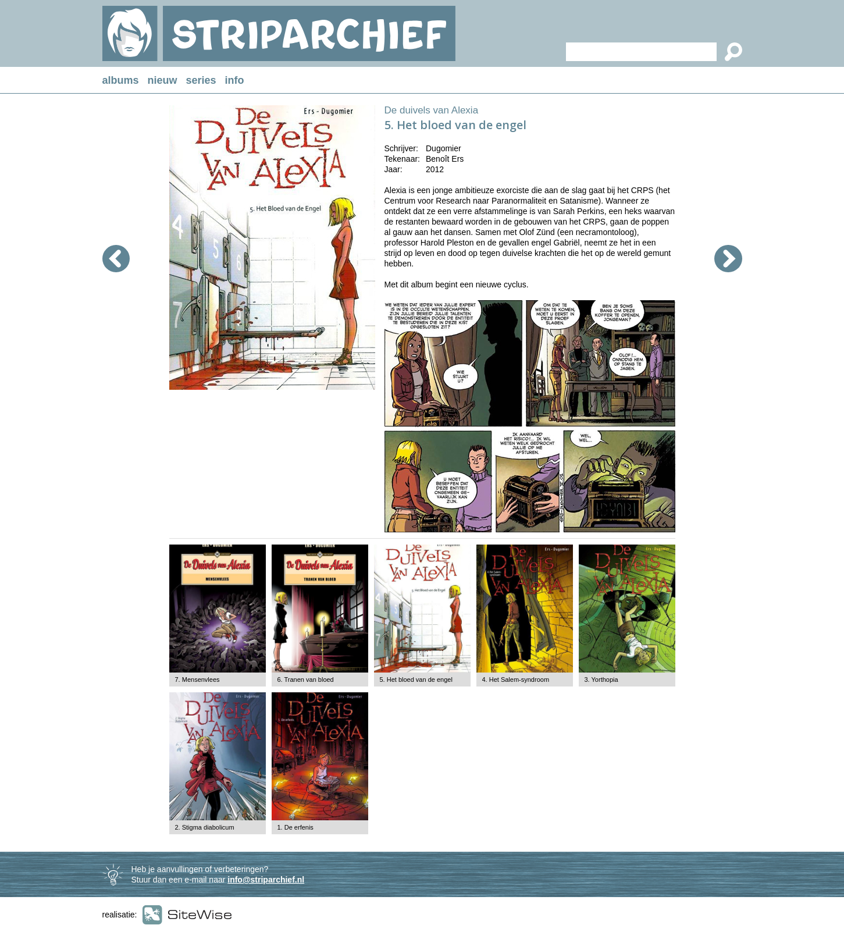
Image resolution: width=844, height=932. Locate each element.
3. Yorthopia (601, 679)
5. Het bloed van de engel (416, 679)
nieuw (162, 80)
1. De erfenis (295, 827)
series (201, 80)
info (234, 80)
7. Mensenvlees (197, 679)
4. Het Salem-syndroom (516, 679)
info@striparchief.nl (265, 879)
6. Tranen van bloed (305, 679)
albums (120, 80)
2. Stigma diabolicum (204, 827)
